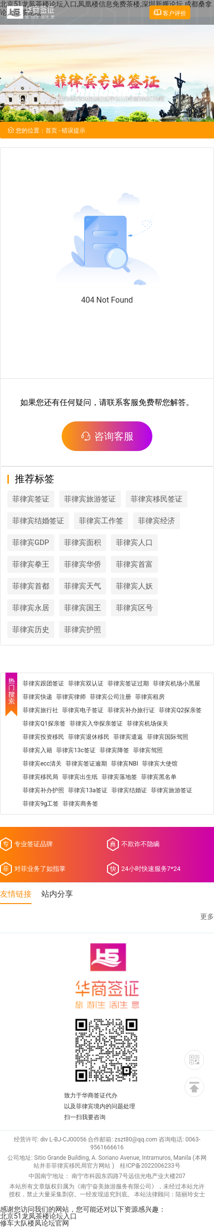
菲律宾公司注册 (110, 697)
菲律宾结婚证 (129, 790)
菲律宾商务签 (80, 804)
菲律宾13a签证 (87, 790)
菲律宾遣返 (128, 737)
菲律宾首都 (30, 586)
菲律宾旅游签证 (90, 499)
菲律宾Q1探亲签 (44, 724)
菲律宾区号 (134, 607)
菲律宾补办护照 (43, 790)
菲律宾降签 (114, 750)
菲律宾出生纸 (80, 777)
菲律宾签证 (30, 499)
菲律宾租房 (150, 697)
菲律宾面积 (82, 542)
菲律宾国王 (82, 607)
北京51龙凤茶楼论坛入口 (38, 1216)
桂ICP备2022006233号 (150, 1165)
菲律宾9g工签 (41, 804)
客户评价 (169, 12)
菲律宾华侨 (82, 564)
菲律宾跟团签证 (43, 683)
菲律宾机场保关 (147, 724)
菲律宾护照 (82, 629)
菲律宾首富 (134, 564)
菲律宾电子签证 (83, 710)
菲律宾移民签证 (156, 499)
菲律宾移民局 (40, 777)
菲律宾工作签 (101, 520)
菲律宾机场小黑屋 (176, 683)
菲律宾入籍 (37, 750)
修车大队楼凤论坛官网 (34, 1223)
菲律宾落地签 (119, 777)
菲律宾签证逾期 (86, 764)
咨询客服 (107, 436)
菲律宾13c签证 (76, 750)
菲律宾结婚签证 (38, 520)
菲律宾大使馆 (160, 764)
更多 (207, 916)
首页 (51, 130)
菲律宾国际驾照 (167, 737)
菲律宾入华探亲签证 (96, 724)
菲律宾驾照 (148, 750)
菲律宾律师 (71, 697)
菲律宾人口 (134, 542)
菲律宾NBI (124, 764)
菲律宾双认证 (86, 683)
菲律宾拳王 (30, 564)
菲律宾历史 (30, 629)
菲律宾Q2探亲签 (180, 710)
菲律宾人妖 (134, 586)
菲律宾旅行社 (40, 710)
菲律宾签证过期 (128, 683)
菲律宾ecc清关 (42, 764)
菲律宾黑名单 (159, 777)
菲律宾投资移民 (43, 737)
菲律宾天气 (82, 586)
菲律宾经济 (156, 520)
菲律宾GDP (30, 542)
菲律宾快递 (37, 697)
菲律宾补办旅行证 (131, 710)
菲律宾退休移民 (88, 737)
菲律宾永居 (30, 607)
